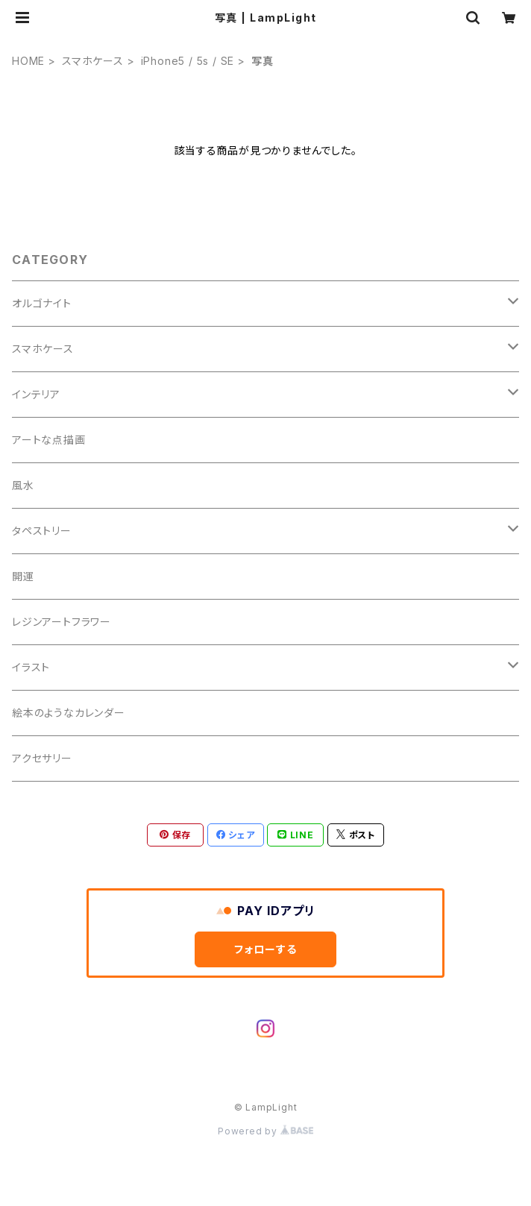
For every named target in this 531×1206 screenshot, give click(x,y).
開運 (23, 576)
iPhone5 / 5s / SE (188, 60)
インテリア (36, 394)
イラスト (31, 667)
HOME (28, 60)
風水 (23, 485)
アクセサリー (42, 758)
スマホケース (93, 60)
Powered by (265, 1131)
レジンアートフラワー (61, 621)
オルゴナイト (42, 303)
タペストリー (42, 530)
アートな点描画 (49, 439)
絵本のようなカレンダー (68, 712)
